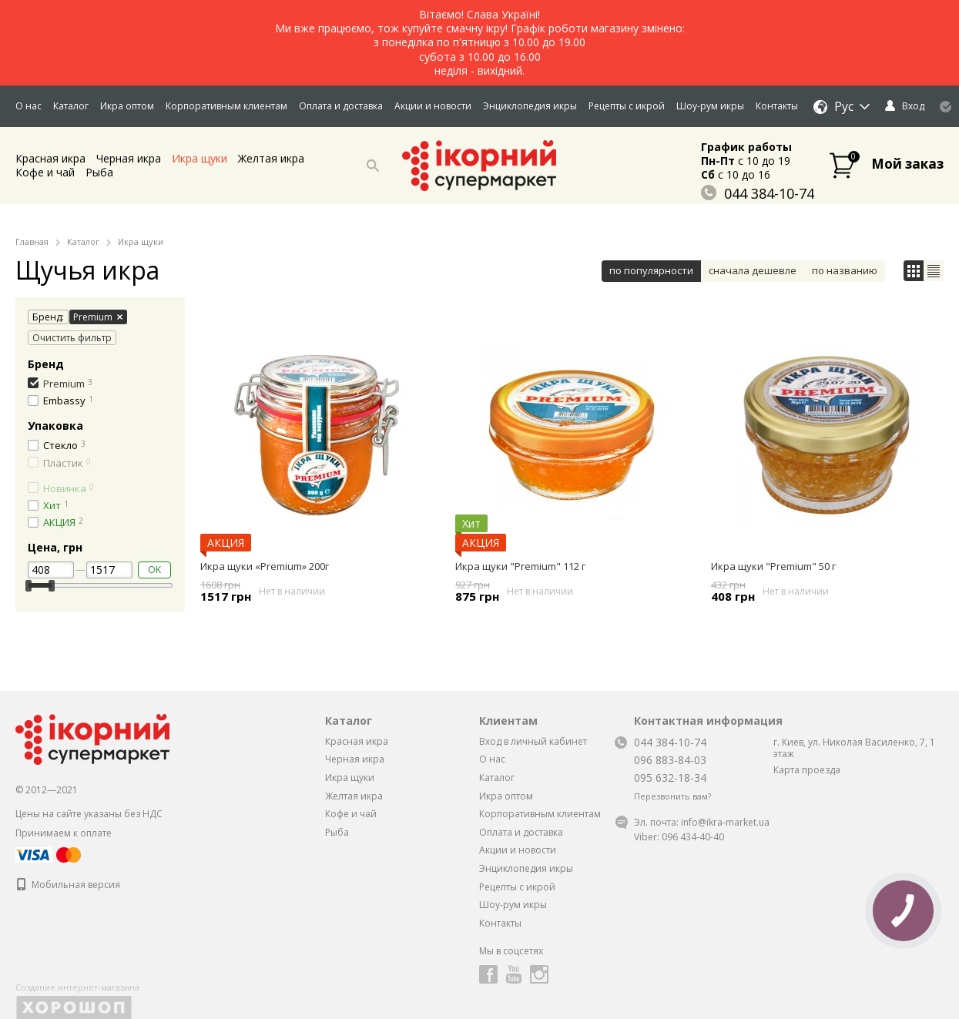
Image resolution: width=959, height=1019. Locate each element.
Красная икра (50, 158)
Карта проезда (806, 769)
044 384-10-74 (757, 193)
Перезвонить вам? (672, 796)
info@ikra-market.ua (725, 822)
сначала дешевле (752, 270)
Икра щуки (199, 158)
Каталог (71, 105)
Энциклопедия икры (530, 105)
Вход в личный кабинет (533, 741)
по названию (844, 270)
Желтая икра (271, 158)
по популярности (651, 270)
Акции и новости (432, 105)
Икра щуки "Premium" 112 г (520, 566)
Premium (97, 316)
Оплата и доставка (341, 105)
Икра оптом (127, 105)
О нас (28, 105)
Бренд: (46, 316)
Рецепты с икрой (626, 105)
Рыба (99, 172)
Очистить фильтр (72, 337)
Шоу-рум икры (710, 105)
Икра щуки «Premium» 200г (264, 566)
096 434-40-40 (693, 836)
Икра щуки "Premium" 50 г (773, 566)
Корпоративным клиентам (226, 105)
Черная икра (128, 158)
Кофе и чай (45, 172)
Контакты (777, 105)
